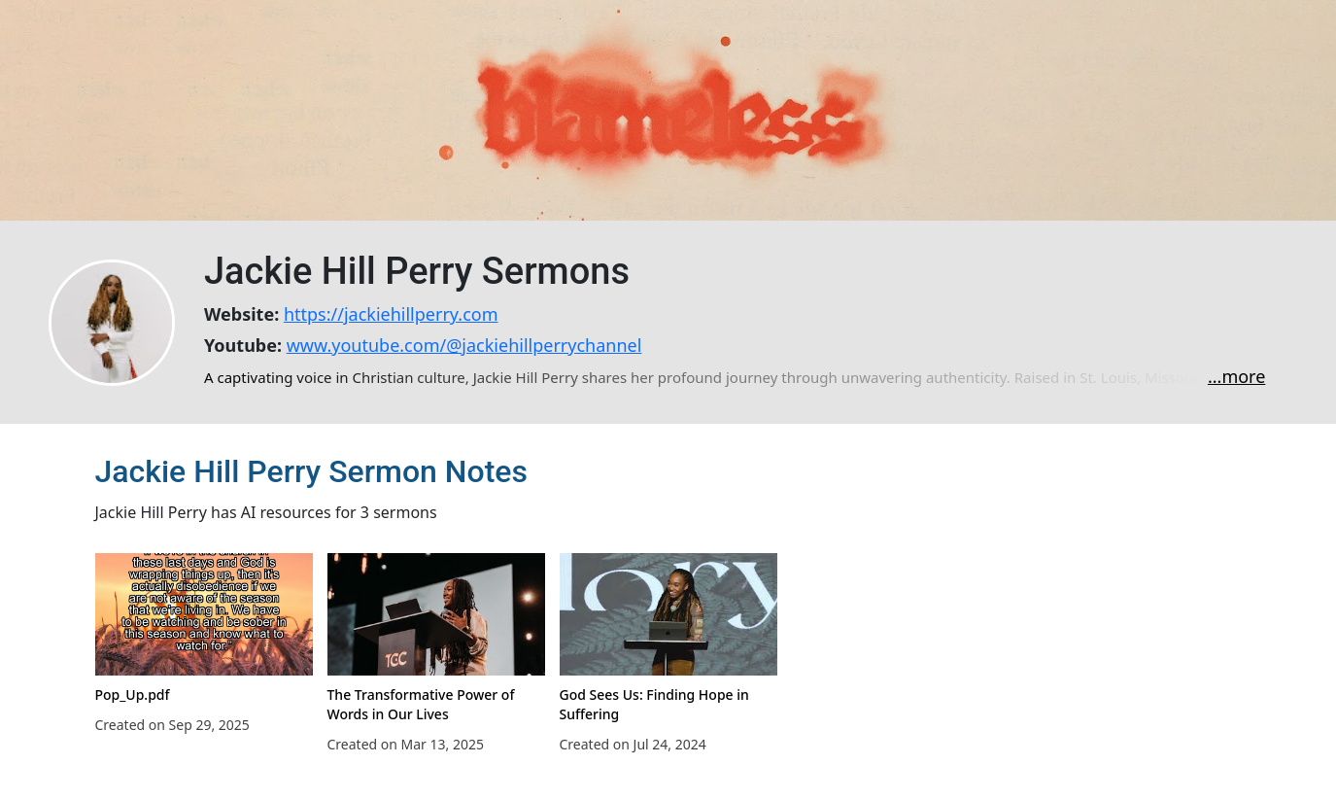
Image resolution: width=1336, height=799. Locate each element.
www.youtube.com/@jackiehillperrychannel (464, 345)
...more (1236, 376)
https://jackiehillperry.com (391, 314)
